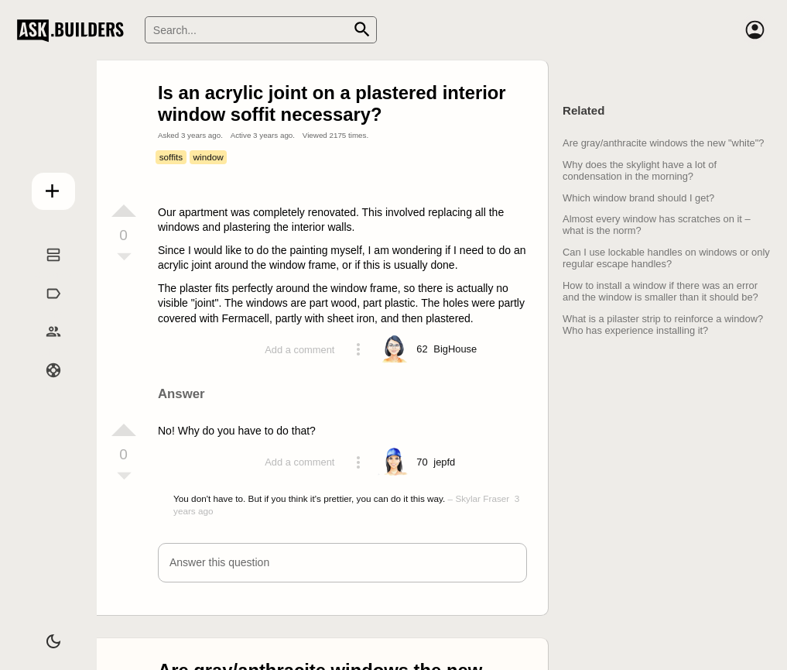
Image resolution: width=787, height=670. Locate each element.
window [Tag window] (208, 157)
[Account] (754, 30)
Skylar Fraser (482, 498)
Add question (44, 186)
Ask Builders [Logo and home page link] (74, 30)
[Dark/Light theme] (44, 634)
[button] (342, 562)
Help (44, 386)
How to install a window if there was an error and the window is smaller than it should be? (660, 291)
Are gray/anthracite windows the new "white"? (663, 143)
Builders (43, 347)
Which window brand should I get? (638, 198)
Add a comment (299, 350)
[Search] (261, 29)
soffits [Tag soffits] (171, 157)
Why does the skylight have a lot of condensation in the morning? (640, 170)
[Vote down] (124, 258)
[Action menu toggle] (358, 349)
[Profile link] (455, 349)
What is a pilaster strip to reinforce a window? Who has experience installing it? (663, 324)
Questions (44, 271)
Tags (43, 309)
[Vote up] (124, 211)
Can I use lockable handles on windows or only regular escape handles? (666, 258)
